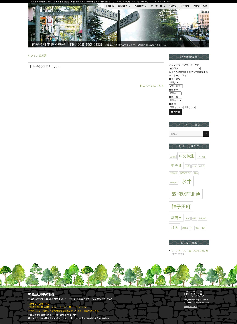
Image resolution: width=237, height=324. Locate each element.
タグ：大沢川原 (37, 55)
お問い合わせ (200, 5)
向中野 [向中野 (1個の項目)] (201, 166)
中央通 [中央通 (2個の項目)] (176, 165)
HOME (110, 5)
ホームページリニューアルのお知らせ (190, 250)
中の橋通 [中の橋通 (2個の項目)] (186, 156)
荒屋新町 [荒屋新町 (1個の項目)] (202, 218)
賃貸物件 (122, 5)
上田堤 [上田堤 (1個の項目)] (173, 157)
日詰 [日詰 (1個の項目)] (196, 173)
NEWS (172, 5)
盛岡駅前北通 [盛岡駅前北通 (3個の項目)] (186, 194)
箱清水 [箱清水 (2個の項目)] (176, 218)
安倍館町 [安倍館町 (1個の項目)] (173, 173)
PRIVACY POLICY (190, 306)
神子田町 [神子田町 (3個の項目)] (181, 206)
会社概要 (184, 5)
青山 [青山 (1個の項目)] (197, 228)
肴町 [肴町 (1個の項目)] (188, 218)
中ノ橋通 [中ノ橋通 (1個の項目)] (201, 157)
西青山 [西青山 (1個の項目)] (185, 228)
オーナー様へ (158, 5)
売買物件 (139, 5)
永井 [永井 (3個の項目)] (186, 181)
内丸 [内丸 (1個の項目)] (194, 166)
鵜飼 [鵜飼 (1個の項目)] (203, 228)
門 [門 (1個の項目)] (191, 228)
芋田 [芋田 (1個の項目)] (194, 218)
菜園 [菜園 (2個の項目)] (174, 227)
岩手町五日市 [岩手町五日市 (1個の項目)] (185, 173)
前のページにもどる (152, 86)
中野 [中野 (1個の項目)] (188, 166)
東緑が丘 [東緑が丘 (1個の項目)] (173, 182)
